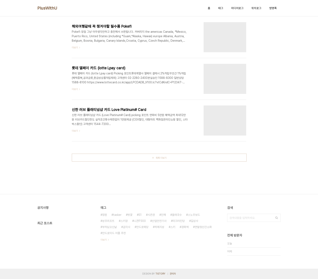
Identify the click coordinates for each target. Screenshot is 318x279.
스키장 (124, 221)
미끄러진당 (179, 221)
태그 (220, 8)
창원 (104, 214)
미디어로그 (237, 8)
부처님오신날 (109, 227)
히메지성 (159, 227)
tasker (117, 214)
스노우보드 (194, 214)
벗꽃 (130, 214)
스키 (172, 227)
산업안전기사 (159, 221)
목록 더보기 (161, 157)
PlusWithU (47, 8)
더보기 (104, 239)
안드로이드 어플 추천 (114, 233)
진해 (163, 214)
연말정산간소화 (203, 227)
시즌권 (151, 214)
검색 (276, 218)
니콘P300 (140, 221)
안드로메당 (142, 227)
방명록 (273, 8)
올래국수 (177, 214)
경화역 (185, 227)
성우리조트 (108, 221)
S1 (140, 214)
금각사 (126, 227)
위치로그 (256, 8)
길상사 (194, 221)
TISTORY (160, 273)
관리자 (173, 273)
